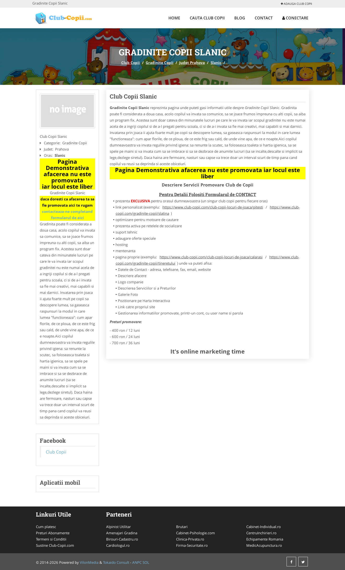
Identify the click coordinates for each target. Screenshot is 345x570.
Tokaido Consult (116, 562)
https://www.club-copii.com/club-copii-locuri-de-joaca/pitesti (212, 207)
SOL (146, 562)
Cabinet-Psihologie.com (195, 532)
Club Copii (130, 62)
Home (174, 18)
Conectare (295, 18)
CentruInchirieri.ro (261, 532)
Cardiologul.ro (118, 545)
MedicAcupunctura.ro (264, 545)
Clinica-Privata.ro (190, 539)
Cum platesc (46, 526)
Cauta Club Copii (207, 18)
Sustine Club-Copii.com (55, 545)
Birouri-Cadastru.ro (122, 539)
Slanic (216, 62)
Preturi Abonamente (52, 532)
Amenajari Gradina (121, 532)
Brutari (182, 526)
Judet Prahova (192, 62)
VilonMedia (89, 562)
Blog (239, 18)
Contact (264, 18)
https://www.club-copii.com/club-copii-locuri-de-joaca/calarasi (211, 257)
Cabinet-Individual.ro (263, 526)
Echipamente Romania (264, 539)
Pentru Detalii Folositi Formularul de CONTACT (207, 194)
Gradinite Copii (159, 62)
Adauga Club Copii (296, 4)
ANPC (137, 562)
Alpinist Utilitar (118, 526)
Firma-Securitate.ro (192, 545)
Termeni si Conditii (51, 539)
